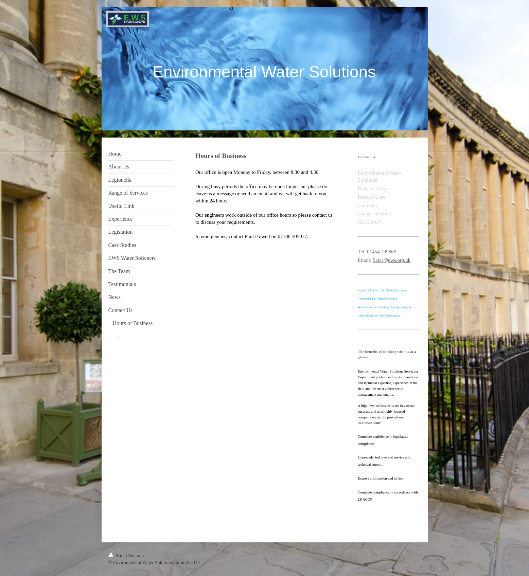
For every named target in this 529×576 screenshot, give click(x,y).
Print (117, 555)
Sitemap (136, 555)
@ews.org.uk (397, 260)
